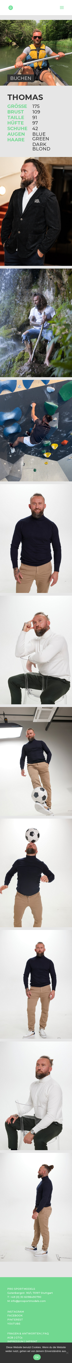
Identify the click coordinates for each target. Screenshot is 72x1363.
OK (37, 1357)
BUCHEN (20, 78)
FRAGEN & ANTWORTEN (24, 1333)
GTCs (19, 1337)
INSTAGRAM (15, 1311)
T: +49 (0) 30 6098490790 (24, 1296)
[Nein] (67, 1353)
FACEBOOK (15, 1315)
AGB (10, 1337)
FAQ (46, 1333)
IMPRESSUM (15, 1341)
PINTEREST (15, 1319)
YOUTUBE (13, 1323)
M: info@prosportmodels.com (26, 1300)
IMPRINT (31, 1341)
